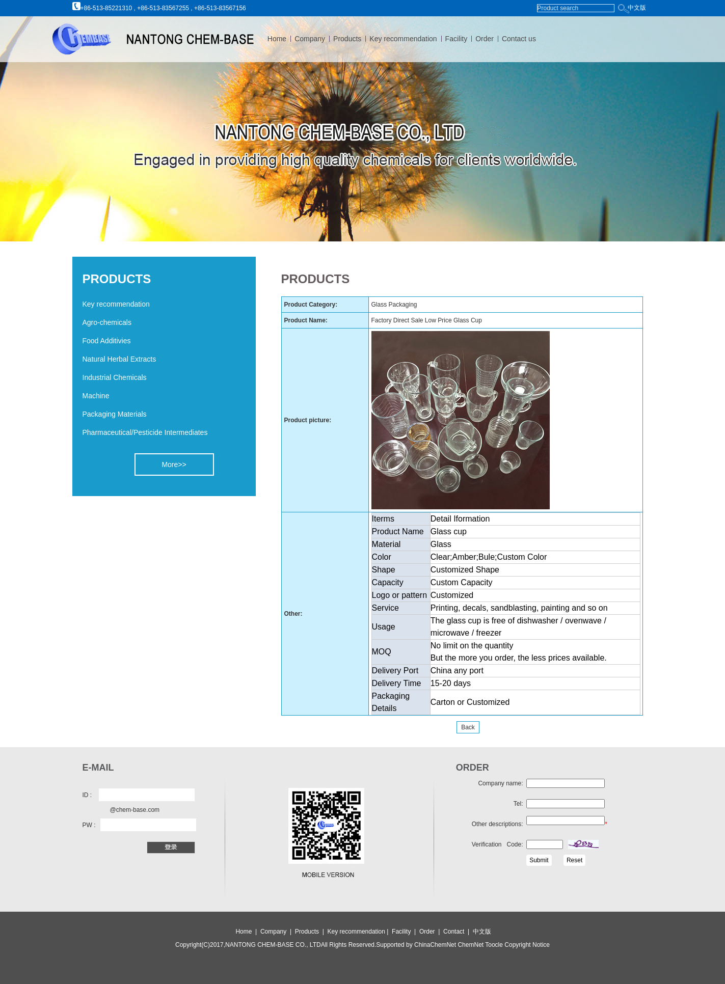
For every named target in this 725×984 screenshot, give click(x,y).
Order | (431, 931)
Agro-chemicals (107, 322)
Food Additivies (107, 341)
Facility (456, 39)
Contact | (458, 931)
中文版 (637, 7)
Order (484, 39)
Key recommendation (403, 39)
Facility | (404, 931)
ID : (87, 795)
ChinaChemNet (435, 944)
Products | (310, 931)
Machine (96, 396)
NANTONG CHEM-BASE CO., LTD (273, 944)
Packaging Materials (115, 414)
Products (347, 39)
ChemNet (471, 944)
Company (309, 39)
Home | (246, 931)
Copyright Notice (526, 944)
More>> (174, 464)
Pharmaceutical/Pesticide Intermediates (145, 432)
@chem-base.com (135, 809)
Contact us (519, 39)
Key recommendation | (359, 931)
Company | (276, 931)
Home (276, 39)
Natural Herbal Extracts (119, 359)
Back (468, 727)
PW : (89, 825)
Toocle (493, 944)
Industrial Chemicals (115, 377)
